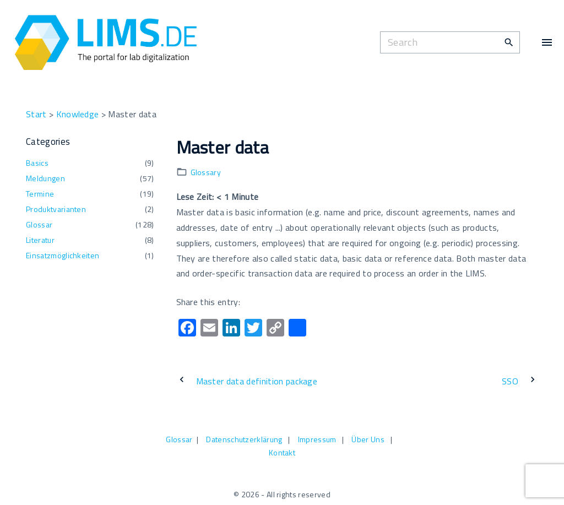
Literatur (40, 240)
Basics (37, 163)
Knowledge (77, 114)
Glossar (39, 224)
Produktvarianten (56, 209)
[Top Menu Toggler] (547, 42)
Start (36, 114)
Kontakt (282, 452)
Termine (40, 193)
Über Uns (367, 439)
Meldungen (45, 178)
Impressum (317, 439)
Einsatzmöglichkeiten (62, 255)
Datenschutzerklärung (244, 439)
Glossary (206, 172)
